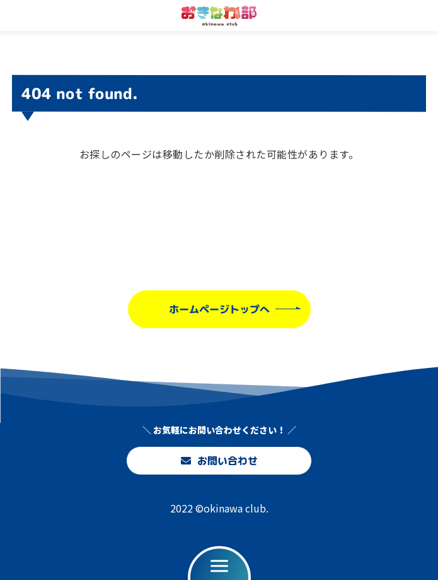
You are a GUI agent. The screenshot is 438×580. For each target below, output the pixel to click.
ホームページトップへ (218, 309)
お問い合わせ (218, 461)
